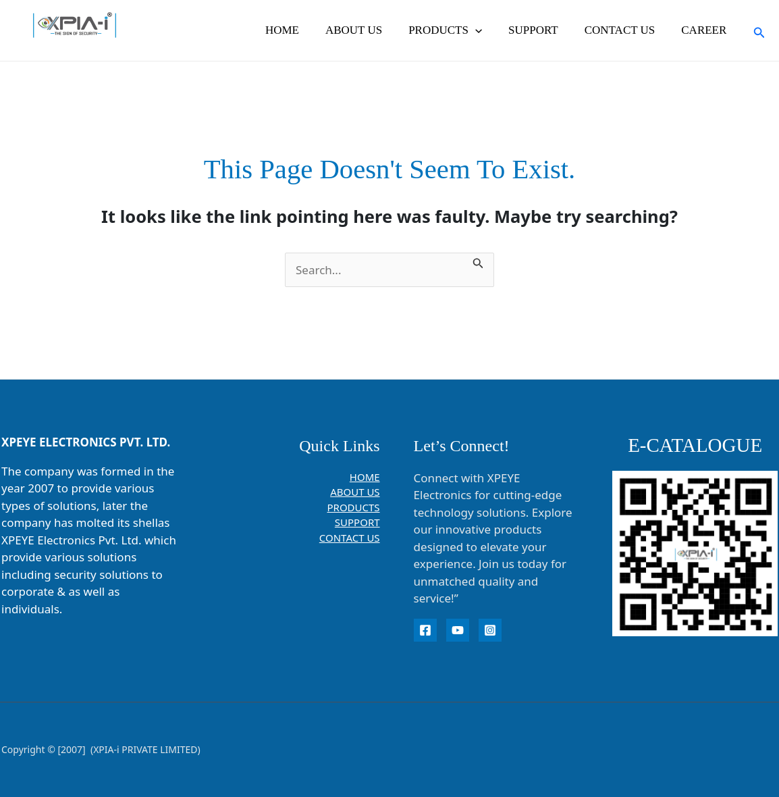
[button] (486, 30)
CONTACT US (624, 30)
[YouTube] (457, 630)
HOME (300, 30)
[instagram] (490, 630)
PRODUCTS (457, 30)
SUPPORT (542, 30)
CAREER (705, 30)
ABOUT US (368, 30)
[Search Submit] (478, 261)
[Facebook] (425, 630)
